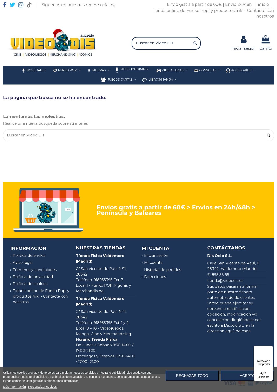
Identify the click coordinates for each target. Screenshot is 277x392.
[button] (240, 70)
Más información (14, 386)
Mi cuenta (153, 262)
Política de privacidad (33, 277)
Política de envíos (29, 255)
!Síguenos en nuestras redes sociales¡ (77, 4)
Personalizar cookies (42, 386)
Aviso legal (23, 262)
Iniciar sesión (156, 255)
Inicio (264, 4)
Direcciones (155, 277)
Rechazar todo (192, 376)
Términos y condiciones (35, 270)
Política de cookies (30, 284)
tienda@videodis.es (225, 280)
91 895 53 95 (218, 274)
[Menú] (270, 348)
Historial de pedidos (162, 270)
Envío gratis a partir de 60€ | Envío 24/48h (210, 4)
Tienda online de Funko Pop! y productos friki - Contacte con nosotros (41, 296)
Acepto (247, 376)
